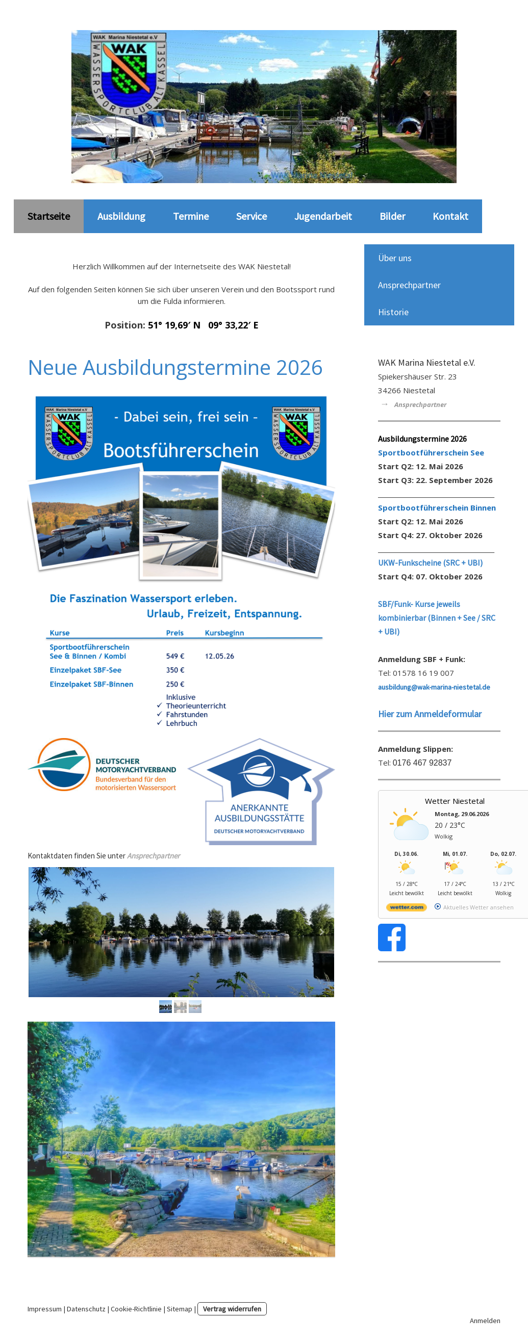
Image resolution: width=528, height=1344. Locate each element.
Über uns (395, 258)
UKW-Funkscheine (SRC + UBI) (430, 562)
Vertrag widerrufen (232, 1308)
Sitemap (179, 1308)
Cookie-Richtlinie (136, 1308)
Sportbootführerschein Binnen (437, 507)
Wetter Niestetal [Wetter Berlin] (455, 801)
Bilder (392, 216)
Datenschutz (86, 1308)
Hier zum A (398, 714)
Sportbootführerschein (424, 452)
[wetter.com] (406, 909)
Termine (191, 216)
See (477, 452)
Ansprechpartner (409, 285)
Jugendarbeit (323, 216)
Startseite (49, 216)
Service (251, 216)
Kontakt (450, 216)
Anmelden (485, 1320)
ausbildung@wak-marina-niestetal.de (434, 687)
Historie (393, 312)
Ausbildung (121, 216)
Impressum (45, 1308)
